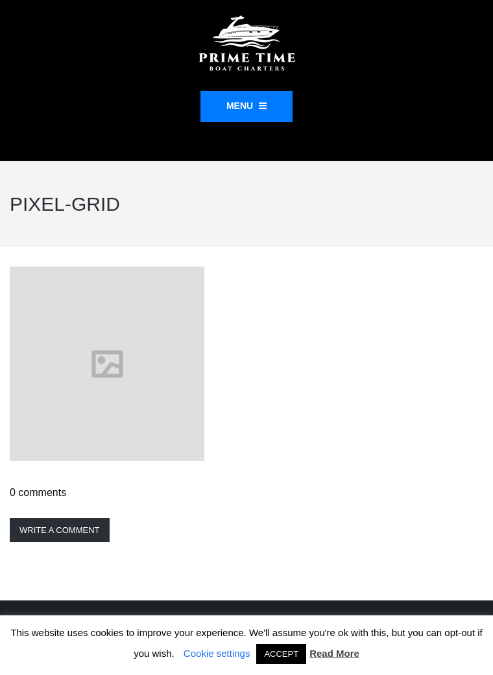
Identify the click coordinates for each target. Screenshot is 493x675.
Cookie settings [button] (217, 653)
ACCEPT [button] (281, 654)
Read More (334, 653)
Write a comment (59, 530)
